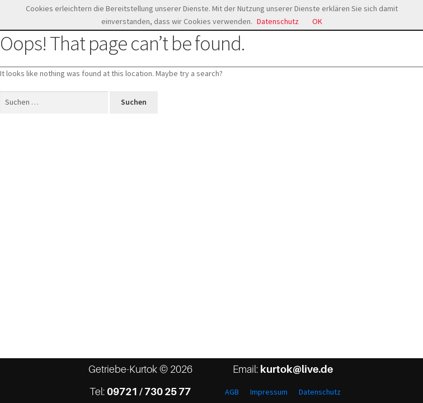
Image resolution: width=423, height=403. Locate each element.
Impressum (269, 392)
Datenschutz (320, 392)
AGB (232, 392)
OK (317, 21)
